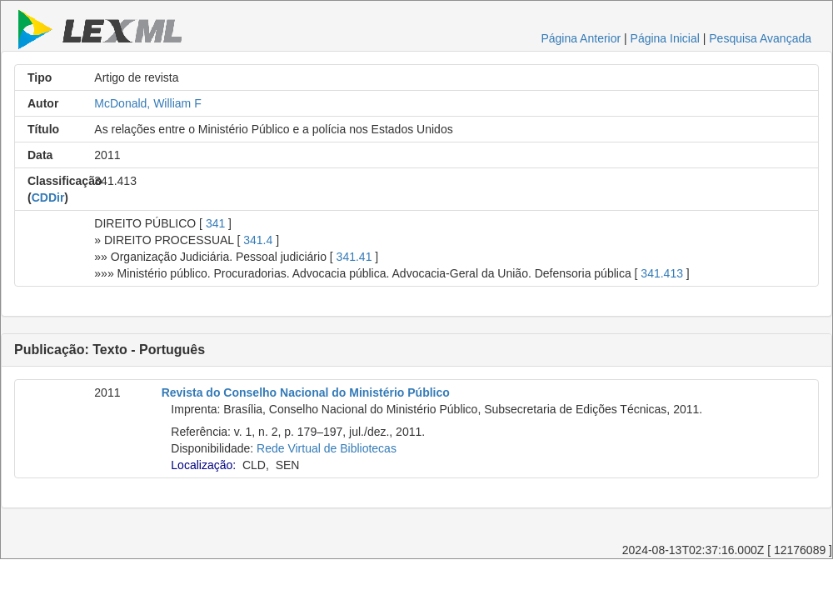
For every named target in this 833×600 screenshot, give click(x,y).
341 (215, 223)
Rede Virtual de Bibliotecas (327, 448)
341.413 (662, 273)
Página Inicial (665, 38)
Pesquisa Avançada (760, 38)
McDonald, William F (147, 103)
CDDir (48, 197)
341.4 (257, 240)
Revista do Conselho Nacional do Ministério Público (306, 392)
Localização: (203, 465)
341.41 (354, 256)
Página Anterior (581, 38)
